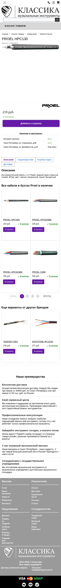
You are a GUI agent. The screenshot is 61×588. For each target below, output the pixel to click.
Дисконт (6, 516)
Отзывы (35, 500)
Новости (6, 497)
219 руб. (8, 112)
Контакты (6, 503)
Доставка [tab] (7, 164)
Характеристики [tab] (25, 160)
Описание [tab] (8, 160)
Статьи (34, 503)
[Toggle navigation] (4, 2)
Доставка (35, 491)
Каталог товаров (15, 26)
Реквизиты (7, 500)
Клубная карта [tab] (44, 160)
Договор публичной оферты (14, 568)
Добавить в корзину (31, 123)
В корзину (9, 229)
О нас (4, 488)
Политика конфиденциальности (42, 569)
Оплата (34, 488)
